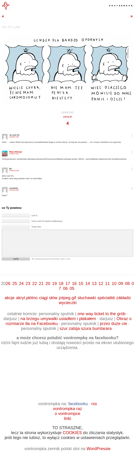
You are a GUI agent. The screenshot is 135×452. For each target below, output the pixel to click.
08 (127, 283)
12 (100, 283)
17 (67, 283)
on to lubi (11, 27)
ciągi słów (48, 297)
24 (21, 283)
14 (87, 283)
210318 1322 (14, 137)
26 (8, 283)
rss (94, 403)
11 (107, 283)
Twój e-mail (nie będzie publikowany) (46, 221)
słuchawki (87, 297)
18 (61, 283)
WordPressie (98, 448)
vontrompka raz (67, 408)
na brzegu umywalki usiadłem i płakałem (58, 318)
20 (48, 283)
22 (34, 283)
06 (65, 288)
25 (14, 283)
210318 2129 (14, 170)
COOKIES (72, 432)
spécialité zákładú (114, 297)
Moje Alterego (15, 152)
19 (54, 283)
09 (120, 283)
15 (81, 283)
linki (67, 418)
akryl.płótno (27, 297)
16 (74, 283)
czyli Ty (34, 215)
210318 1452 (14, 154)
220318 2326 (14, 190)
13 (94, 283)
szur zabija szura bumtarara (86, 328)
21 (41, 283)
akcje (9, 297)
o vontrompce (67, 413)
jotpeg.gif (67, 116)
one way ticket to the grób (101, 313)
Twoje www (36, 227)
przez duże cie (113, 323)
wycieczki (67, 302)
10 (114, 283)
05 (72, 288)
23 (28, 283)
